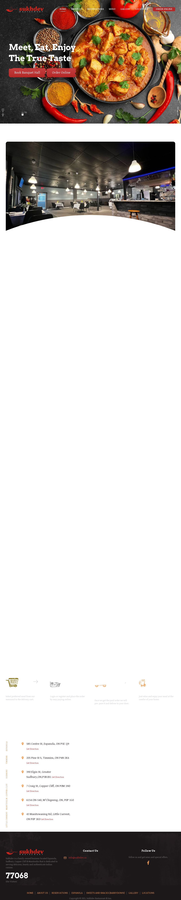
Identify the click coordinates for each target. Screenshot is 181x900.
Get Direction (32, 749)
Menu (112, 9)
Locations (141, 9)
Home (63, 9)
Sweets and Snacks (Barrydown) (105, 893)
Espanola (77, 893)
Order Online (164, 9)
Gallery (125, 9)
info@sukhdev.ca (77, 857)
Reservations (95, 9)
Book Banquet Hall (27, 73)
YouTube (178, 97)
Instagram (178, 111)
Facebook (178, 84)
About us (76, 9)
